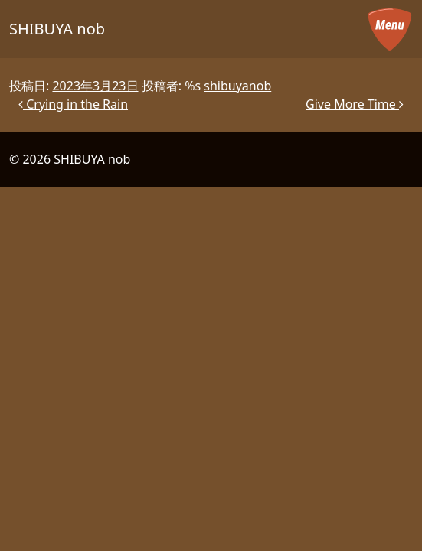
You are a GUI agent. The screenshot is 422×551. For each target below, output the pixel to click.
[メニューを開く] (390, 29)
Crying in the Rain (73, 104)
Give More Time (355, 104)
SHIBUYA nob (57, 28)
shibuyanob (237, 85)
